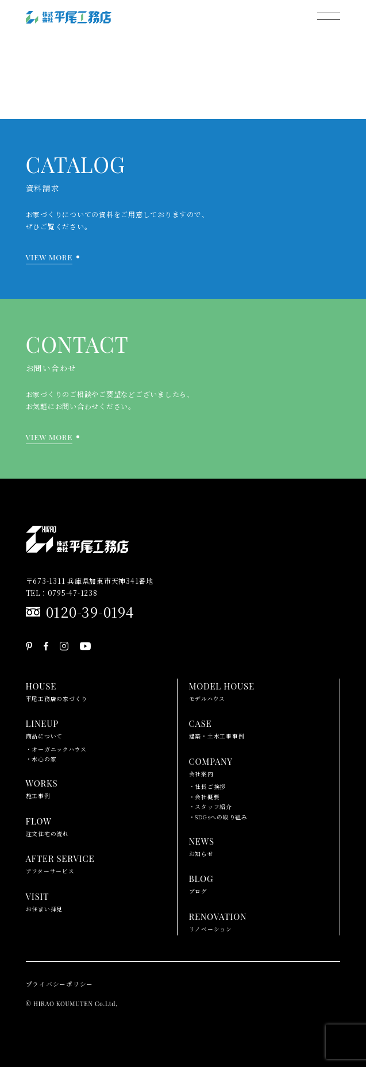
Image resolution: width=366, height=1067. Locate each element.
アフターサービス (60, 863)
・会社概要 (204, 797)
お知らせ (201, 846)
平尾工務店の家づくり (57, 691)
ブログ (201, 883)
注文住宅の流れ (47, 826)
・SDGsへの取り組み (218, 817)
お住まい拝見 (44, 901)
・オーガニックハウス (56, 749)
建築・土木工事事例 (217, 728)
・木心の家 (41, 759)
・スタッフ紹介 (210, 807)
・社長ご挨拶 (207, 787)
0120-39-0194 (90, 612)
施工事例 (42, 788)
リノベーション (218, 921)
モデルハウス (222, 691)
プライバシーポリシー (60, 984)
